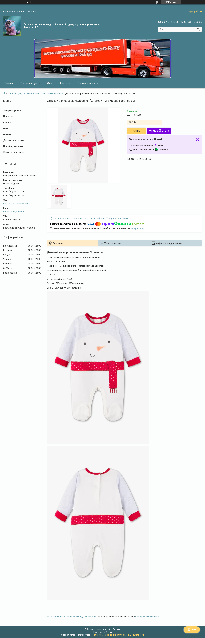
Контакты (65, 83)
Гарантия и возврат (14, 152)
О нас (50, 83)
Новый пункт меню (13, 146)
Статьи (7, 122)
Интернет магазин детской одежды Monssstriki (71, 616)
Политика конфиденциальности (129, 635)
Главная (9, 83)
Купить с (159, 130)
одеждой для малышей (147, 616)
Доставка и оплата (88, 83)
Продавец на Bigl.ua (102, 632)
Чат (191, 629)
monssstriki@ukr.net (13, 211)
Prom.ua (116, 629)
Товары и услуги (29, 83)
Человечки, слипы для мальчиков (45, 93)
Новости (8, 116)
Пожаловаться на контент (102, 635)
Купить (136, 130)
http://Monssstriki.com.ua (16, 203)
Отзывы (7, 134)
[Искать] (198, 29)
